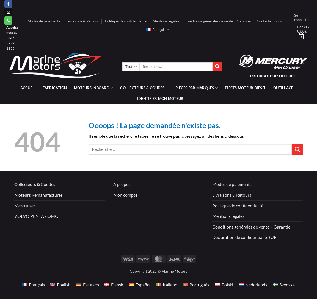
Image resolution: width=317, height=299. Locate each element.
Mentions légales (166, 21)
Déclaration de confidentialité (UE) (245, 237)
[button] (302, 17)
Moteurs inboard (93, 88)
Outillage (283, 88)
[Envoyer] (217, 66)
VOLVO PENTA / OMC (36, 216)
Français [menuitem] (37, 284)
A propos (122, 184)
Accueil (28, 88)
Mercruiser (24, 205)
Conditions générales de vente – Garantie (218, 21)
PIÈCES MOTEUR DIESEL (245, 88)
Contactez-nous (269, 21)
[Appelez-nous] (8, 20)
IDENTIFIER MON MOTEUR (160, 98)
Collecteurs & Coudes (34, 184)
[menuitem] (157, 30)
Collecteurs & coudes (144, 88)
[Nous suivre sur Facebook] (8, 4)
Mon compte (125, 195)
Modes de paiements (43, 21)
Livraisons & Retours (82, 21)
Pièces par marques (196, 88)
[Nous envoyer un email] (8, 12)
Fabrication (55, 88)
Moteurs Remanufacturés (38, 195)
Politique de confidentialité (126, 21)
